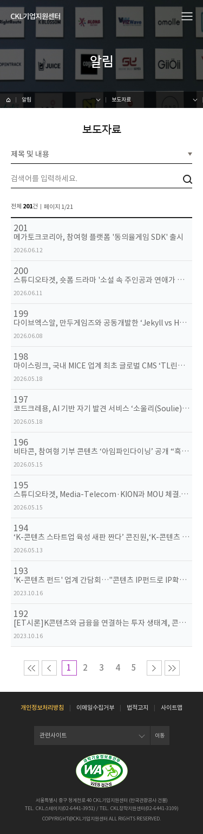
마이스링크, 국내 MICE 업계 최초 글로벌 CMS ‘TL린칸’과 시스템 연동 (101, 366)
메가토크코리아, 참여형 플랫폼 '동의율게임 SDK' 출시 (99, 237)
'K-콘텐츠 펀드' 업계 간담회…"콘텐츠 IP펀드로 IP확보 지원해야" (101, 580)
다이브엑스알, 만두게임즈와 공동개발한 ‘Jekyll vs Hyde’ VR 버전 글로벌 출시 (101, 323)
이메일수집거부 (95, 707)
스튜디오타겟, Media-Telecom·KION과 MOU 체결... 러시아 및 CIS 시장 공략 (101, 494)
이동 (160, 735)
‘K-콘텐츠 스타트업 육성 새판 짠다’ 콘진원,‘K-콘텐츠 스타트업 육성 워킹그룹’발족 (101, 537)
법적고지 (137, 707)
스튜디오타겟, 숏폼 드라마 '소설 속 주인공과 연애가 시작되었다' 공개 (101, 280)
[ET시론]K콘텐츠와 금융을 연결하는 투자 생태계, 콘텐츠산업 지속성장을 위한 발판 (101, 623)
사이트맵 (171, 707)
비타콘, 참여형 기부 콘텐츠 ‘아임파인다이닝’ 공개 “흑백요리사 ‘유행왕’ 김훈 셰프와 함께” (101, 451)
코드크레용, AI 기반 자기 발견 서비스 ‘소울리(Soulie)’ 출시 (101, 408)
